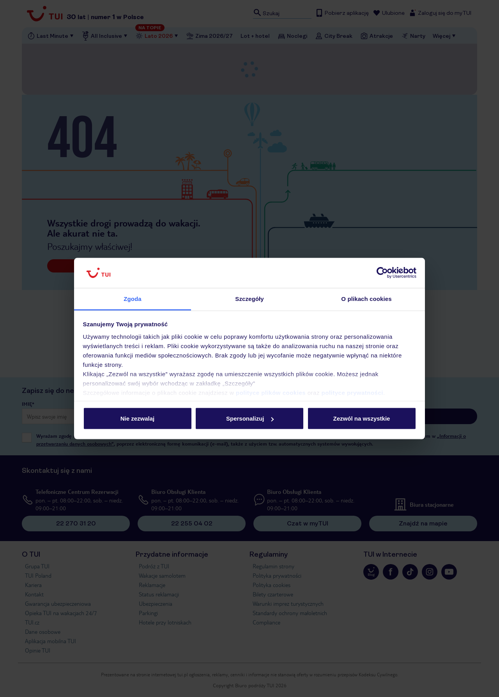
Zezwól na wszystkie (361, 418)
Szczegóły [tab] (249, 298)
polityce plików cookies (271, 392)
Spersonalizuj (250, 418)
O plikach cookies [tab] (366, 298)
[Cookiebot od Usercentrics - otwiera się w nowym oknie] (382, 273)
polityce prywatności (352, 392)
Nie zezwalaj (137, 418)
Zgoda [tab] (133, 298)
